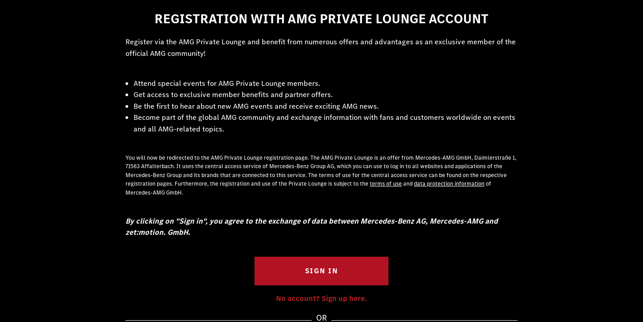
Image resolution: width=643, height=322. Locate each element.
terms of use (386, 183)
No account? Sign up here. (321, 298)
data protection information (449, 183)
